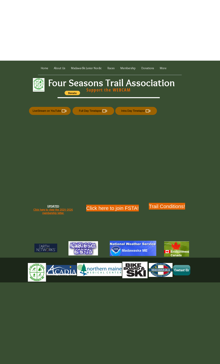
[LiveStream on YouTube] (50, 111)
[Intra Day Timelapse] (136, 111)
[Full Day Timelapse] (93, 111)
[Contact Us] (181, 270)
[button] (111, 69)
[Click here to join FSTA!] (112, 208)
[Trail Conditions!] (167, 206)
